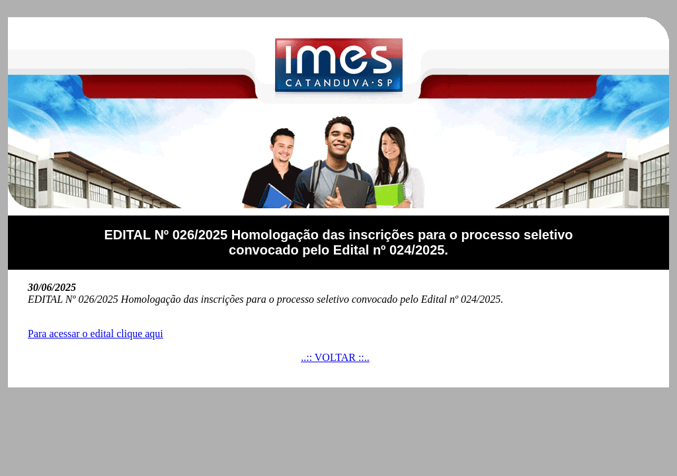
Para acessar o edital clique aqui (95, 333)
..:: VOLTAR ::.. (335, 357)
